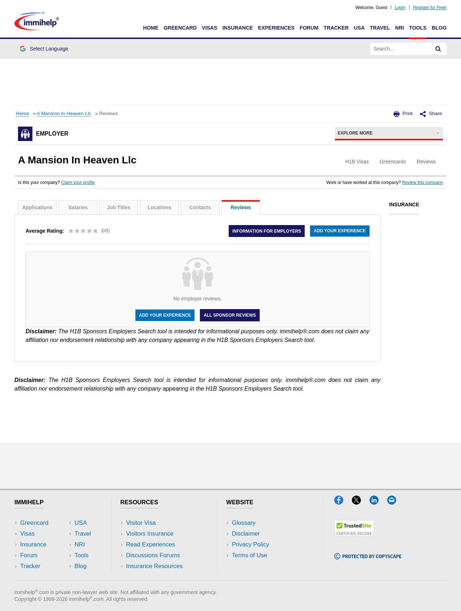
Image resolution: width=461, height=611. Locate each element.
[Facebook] (343, 502)
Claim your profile (78, 182)
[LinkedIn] (378, 502)
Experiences (276, 28)
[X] (361, 502)
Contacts (200, 207)
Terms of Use (249, 555)
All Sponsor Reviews (229, 315)
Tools (418, 28)
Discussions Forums (153, 555)
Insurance (237, 28)
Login (400, 7)
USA (359, 28)
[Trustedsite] (354, 534)
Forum (309, 28)
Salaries (78, 207)
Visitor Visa (141, 522)
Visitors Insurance (150, 533)
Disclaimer (246, 533)
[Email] (395, 502)
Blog (439, 28)
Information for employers (266, 230)
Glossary (244, 522)
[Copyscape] (367, 557)
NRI (399, 28)
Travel (380, 28)
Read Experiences (150, 544)
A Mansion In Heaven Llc (64, 113)
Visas (209, 28)
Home (150, 28)
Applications (37, 207)
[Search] (438, 49)
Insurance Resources (154, 566)
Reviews (240, 207)
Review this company (422, 182)
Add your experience (340, 230)
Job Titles (118, 207)
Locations (159, 207)
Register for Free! (430, 7)
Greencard (180, 28)
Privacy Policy (250, 544)
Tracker (336, 28)
